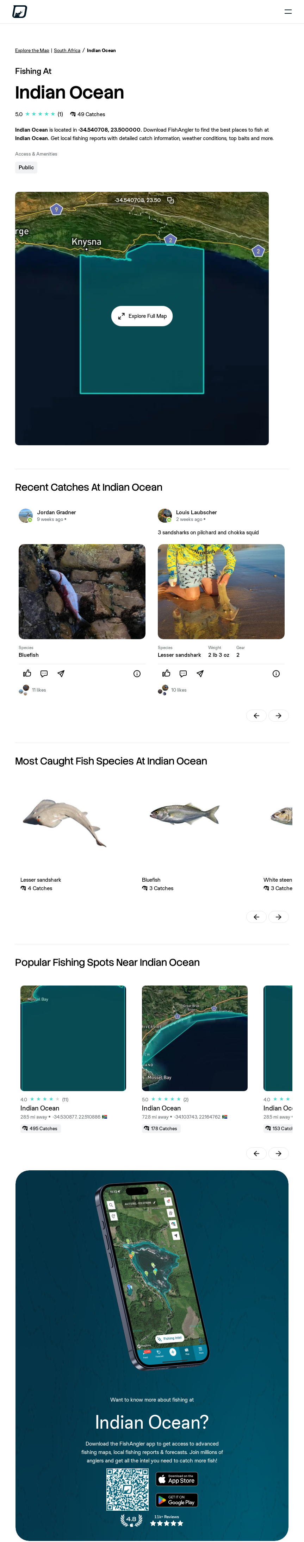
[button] (142, 316)
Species (26, 647)
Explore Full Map (148, 316)
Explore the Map (32, 50)
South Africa (67, 50)
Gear (240, 647)
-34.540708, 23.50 (144, 200)
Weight (214, 647)
